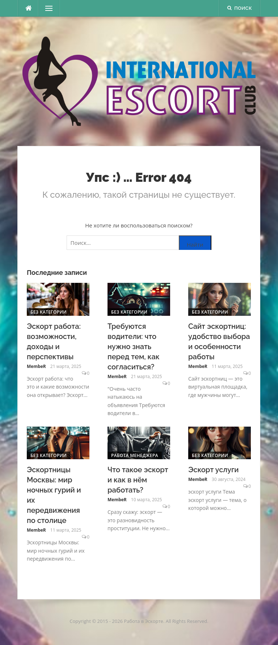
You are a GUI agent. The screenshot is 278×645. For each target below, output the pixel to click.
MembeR (36, 366)
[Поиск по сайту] (139, 242)
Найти (195, 244)
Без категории (48, 312)
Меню (47, 8)
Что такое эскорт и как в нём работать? (138, 479)
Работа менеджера (134, 455)
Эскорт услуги (213, 469)
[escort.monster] (28, 8)
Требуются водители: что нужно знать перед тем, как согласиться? (134, 346)
